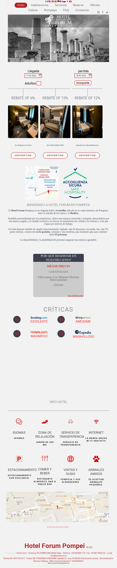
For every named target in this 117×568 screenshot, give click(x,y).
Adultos (30, 83)
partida (83, 71)
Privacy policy (10, 560)
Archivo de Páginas (58, 529)
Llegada (33, 71)
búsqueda (82, 82)
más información (75, 292)
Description (23, 155)
